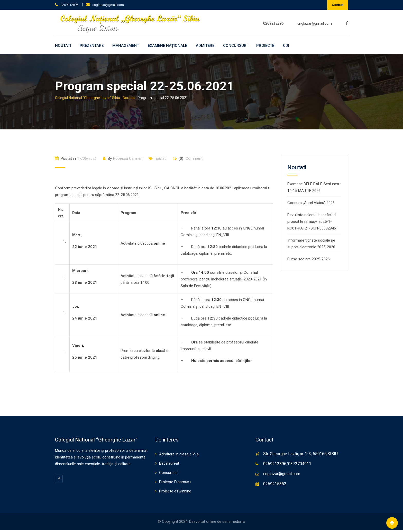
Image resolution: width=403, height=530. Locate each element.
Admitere (205, 45)
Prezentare (92, 45)
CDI (286, 45)
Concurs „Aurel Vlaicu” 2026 (311, 202)
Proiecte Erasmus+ (175, 482)
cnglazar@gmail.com (108, 5)
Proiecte (265, 45)
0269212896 (69, 5)
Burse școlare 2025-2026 (308, 259)
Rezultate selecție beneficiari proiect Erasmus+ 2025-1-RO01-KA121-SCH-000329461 (312, 222)
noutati (161, 158)
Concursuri (235, 45)
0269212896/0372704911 (287, 463)
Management (125, 45)
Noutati (63, 45)
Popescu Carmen (127, 158)
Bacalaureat (169, 463)
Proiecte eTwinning (175, 491)
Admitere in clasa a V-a (179, 454)
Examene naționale (167, 45)
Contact (337, 5)
